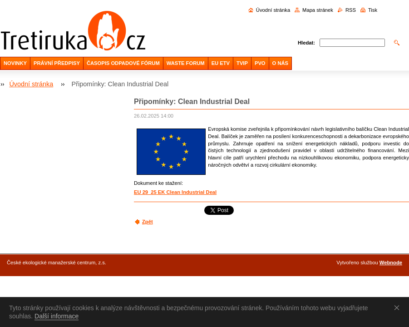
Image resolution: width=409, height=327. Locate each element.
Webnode (390, 262)
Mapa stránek (317, 10)
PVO (260, 63)
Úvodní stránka (273, 10)
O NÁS (280, 63)
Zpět (147, 221)
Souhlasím (398, 307)
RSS (350, 10)
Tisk (372, 10)
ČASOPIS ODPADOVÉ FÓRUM (123, 63)
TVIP (242, 63)
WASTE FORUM (186, 63)
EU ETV (221, 63)
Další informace (56, 316)
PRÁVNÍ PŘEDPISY (57, 63)
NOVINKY (15, 63)
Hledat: (306, 42)
